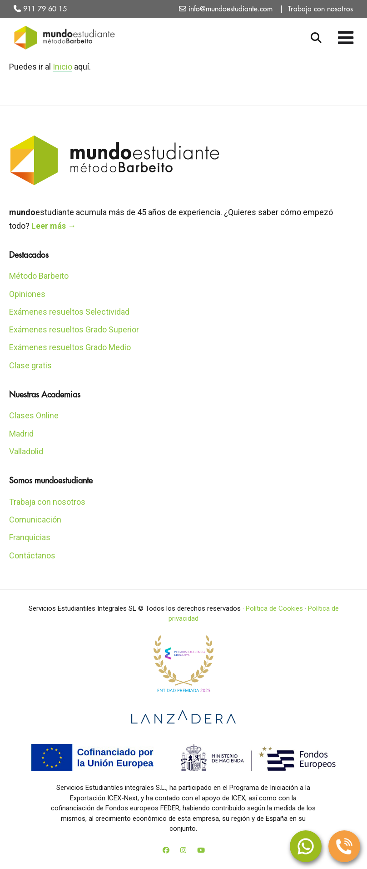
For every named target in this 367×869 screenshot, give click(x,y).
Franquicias (29, 537)
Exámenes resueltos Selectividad (69, 311)
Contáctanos (32, 555)
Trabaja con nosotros (320, 9)
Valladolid (26, 451)
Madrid (21, 433)
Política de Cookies (274, 608)
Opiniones (27, 294)
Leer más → (53, 226)
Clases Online (34, 415)
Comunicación (35, 519)
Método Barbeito (39, 276)
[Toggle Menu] (346, 37)
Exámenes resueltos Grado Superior (74, 329)
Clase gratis (30, 365)
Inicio (62, 66)
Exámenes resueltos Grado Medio (70, 347)
